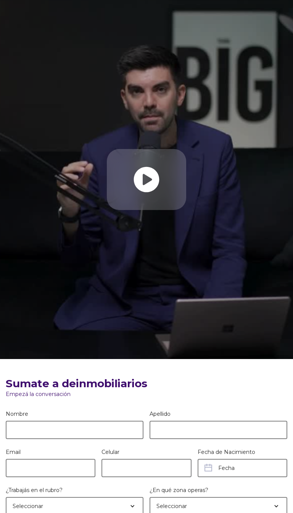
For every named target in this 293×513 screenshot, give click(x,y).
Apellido (160, 413)
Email (13, 452)
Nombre (17, 413)
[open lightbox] (146, 179)
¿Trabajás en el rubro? (34, 490)
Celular (110, 452)
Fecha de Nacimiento (226, 452)
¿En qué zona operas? (179, 490)
